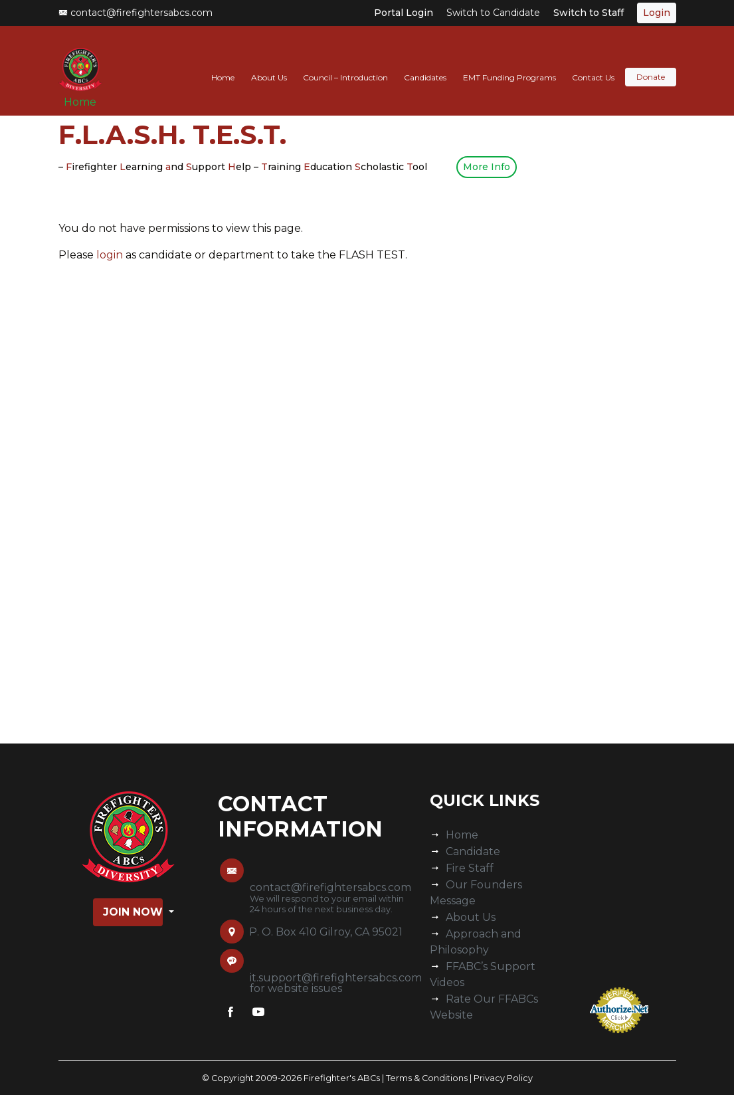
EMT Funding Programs (509, 64)
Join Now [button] (133, 912)
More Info (486, 167)
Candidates (425, 64)
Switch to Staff (588, 13)
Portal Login (403, 13)
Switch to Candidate (493, 13)
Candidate (473, 851)
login (109, 255)
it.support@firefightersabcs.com (336, 977)
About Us (269, 64)
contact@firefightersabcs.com (135, 13)
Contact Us (593, 64)
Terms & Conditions (427, 1078)
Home (85, 94)
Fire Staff (470, 868)
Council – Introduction (345, 64)
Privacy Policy (503, 1078)
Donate (650, 64)
